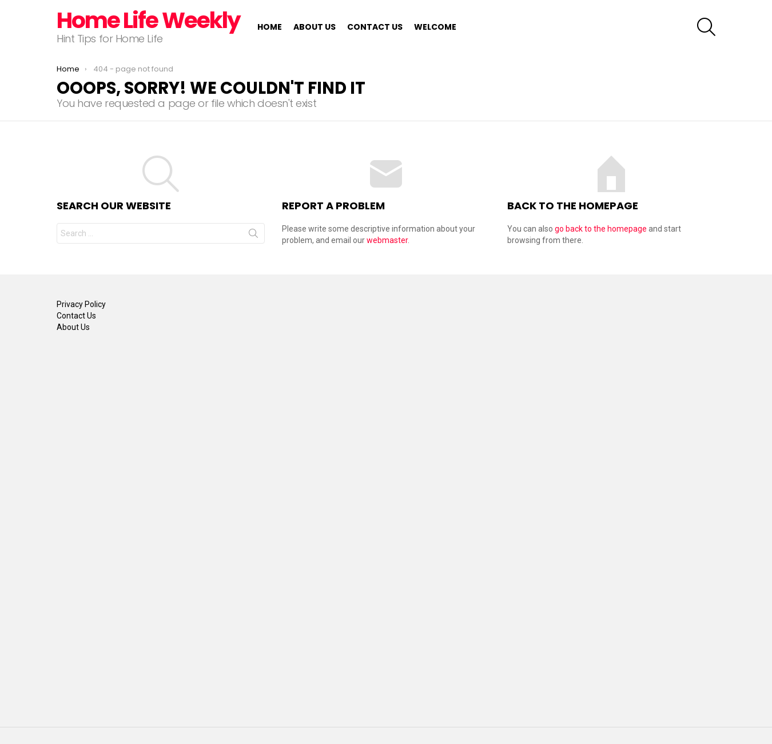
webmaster (387, 240)
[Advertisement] (102, 528)
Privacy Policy (81, 304)
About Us (314, 27)
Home (269, 27)
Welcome (435, 27)
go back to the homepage (601, 228)
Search (253, 235)
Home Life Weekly (148, 20)
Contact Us (375, 27)
